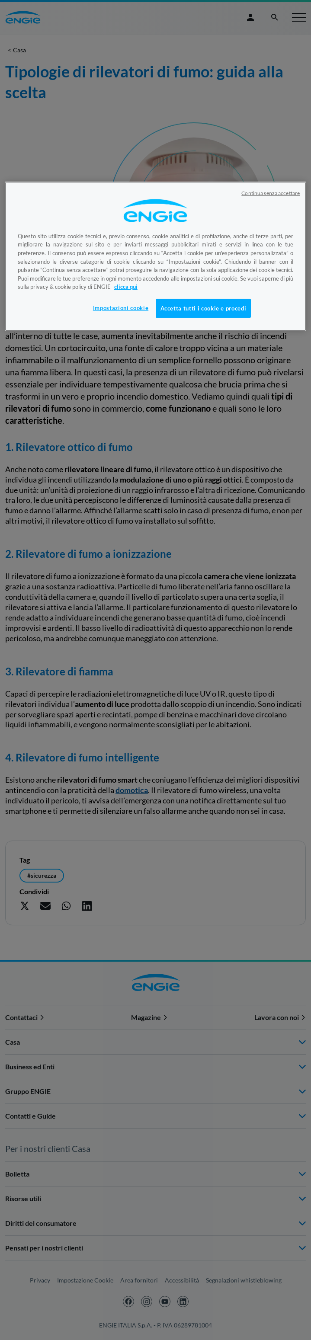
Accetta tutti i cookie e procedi (203, 308)
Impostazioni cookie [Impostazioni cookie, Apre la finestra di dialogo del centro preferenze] (120, 307)
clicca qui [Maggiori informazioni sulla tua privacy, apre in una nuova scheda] (126, 286)
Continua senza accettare (270, 193)
